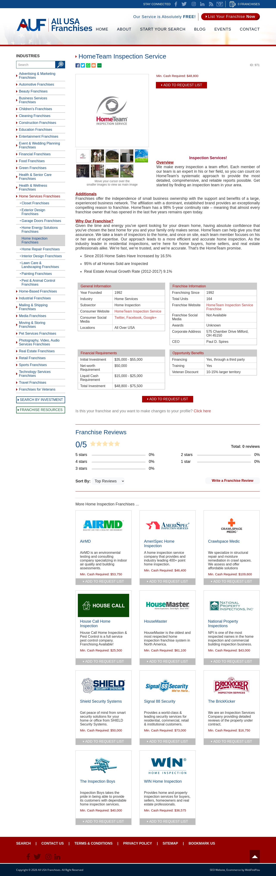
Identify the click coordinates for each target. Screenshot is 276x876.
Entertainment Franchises (38, 136)
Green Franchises (32, 168)
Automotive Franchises (36, 84)
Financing (179, 359)
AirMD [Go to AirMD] (85, 541)
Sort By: (83, 481)
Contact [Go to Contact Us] (250, 29)
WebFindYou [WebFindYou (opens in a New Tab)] (252, 870)
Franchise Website (186, 305)
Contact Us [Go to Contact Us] (52, 843)
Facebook (133, 317)
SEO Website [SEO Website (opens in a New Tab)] (217, 870)
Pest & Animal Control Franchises (38, 282)
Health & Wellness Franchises (33, 187)
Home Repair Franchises (41, 249)
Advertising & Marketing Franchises (37, 75)
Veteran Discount (185, 372)
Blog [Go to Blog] (200, 29)
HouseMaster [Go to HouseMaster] (155, 621)
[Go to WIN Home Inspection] (167, 765)
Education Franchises (35, 129)
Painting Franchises (37, 274)
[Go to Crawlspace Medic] (231, 525)
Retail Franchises (32, 358)
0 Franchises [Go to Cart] (249, 4)
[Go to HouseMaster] (167, 605)
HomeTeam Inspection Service (137, 311)
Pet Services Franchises (37, 333)
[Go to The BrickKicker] (231, 685)
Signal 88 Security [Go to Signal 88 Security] (159, 701)
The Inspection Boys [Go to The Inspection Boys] (97, 781)
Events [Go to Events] (222, 29)
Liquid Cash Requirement (90, 378)
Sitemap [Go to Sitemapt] (170, 843)
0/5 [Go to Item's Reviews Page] (81, 444)
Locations (87, 327)
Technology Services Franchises (35, 373)
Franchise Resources (41, 410)
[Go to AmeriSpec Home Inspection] (167, 525)
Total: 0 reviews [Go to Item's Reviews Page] (245, 446)
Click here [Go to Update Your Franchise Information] (202, 411)
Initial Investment (93, 359)
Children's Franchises (35, 109)
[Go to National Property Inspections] (231, 605)
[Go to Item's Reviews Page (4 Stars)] (114, 461)
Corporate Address (186, 331)
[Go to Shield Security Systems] (103, 685)
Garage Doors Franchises (41, 221)
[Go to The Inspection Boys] (103, 765)
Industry (86, 299)
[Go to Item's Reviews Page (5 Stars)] (114, 455)
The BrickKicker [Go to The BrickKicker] (221, 701)
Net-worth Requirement (90, 367)
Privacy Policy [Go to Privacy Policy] (137, 843)
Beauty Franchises (33, 91)
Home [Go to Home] (102, 29)
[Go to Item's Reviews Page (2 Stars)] (220, 455)
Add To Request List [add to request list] (182, 85)
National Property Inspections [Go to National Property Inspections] (223, 623)
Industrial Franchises (35, 298)
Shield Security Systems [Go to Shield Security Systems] (101, 701)
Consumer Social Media (93, 319)
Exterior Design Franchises (33, 212)
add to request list (104, 581)
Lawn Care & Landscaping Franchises (40, 265)
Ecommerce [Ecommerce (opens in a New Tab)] (233, 870)
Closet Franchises (35, 203)
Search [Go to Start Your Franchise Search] (23, 843)
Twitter (119, 317)
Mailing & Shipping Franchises (33, 307)
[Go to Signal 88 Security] (167, 685)
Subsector (88, 305)
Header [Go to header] (255, 856)
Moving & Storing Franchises (32, 324)
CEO (176, 341)
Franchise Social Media (185, 317)
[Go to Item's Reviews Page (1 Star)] (220, 461)
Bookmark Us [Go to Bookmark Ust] (202, 843)
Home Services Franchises (39, 196)
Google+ (150, 317)
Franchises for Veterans (37, 389)
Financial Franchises (35, 154)
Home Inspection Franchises (34, 240)
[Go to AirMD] (103, 525)
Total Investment (92, 386)
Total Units (180, 299)
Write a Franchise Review (232, 480)
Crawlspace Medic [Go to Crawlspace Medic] (224, 541)
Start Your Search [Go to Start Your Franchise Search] (163, 29)
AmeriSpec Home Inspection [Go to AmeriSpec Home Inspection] (159, 543)
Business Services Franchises (33, 100)
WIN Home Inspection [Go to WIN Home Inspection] (163, 781)
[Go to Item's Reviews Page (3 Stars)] (114, 468)
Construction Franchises (37, 123)
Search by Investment (41, 400)
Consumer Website (95, 311)
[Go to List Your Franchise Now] (230, 16)
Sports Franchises (33, 365)
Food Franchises (32, 161)
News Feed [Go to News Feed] (211, 4)
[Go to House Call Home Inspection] (103, 605)
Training (178, 366)
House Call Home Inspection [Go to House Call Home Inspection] (95, 623)
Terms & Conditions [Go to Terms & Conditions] (93, 843)
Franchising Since (185, 292)
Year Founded (91, 292)
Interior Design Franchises (42, 256)
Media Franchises (32, 316)
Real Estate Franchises (37, 351)
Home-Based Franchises (38, 291)
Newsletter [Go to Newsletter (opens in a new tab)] (219, 4)
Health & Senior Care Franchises (35, 176)
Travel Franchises (32, 382)
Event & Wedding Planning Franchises (39, 145)
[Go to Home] (54, 31)
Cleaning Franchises (34, 116)
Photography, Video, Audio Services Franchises (39, 342)
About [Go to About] (124, 29)
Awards (177, 325)
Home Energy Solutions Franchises (40, 229)
